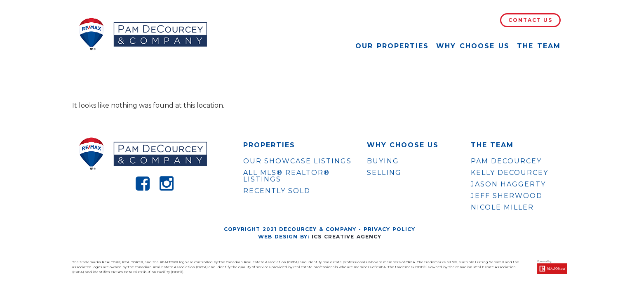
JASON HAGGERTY (508, 184)
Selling (384, 173)
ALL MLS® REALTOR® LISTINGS (286, 176)
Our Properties (392, 46)
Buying (383, 161)
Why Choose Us (473, 46)
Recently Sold (276, 191)
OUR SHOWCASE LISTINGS (297, 161)
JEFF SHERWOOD (507, 196)
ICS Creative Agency (346, 236)
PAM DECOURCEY (506, 161)
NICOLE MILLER (502, 207)
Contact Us (530, 20)
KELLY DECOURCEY (509, 173)
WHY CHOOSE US (403, 145)
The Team (539, 46)
